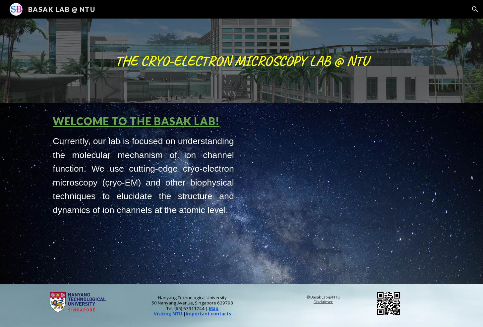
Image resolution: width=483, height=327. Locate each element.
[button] (475, 9)
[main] (241, 61)
